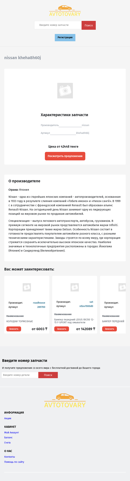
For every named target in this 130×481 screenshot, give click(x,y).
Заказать (13, 329)
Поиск (89, 25)
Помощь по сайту (14, 461)
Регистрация (65, 37)
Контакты (9, 456)
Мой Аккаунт (11, 432)
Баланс (8, 437)
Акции (7, 418)
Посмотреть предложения (65, 156)
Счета (7, 442)
